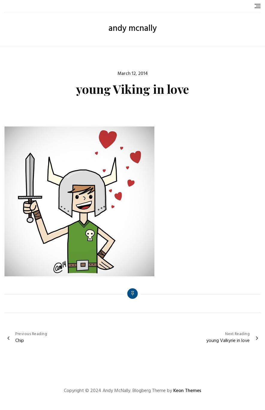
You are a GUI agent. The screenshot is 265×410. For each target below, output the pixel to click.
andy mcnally (133, 28)
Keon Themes (187, 391)
